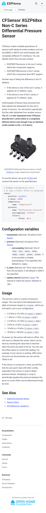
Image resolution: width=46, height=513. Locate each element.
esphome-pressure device (18, 398)
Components (7, 435)
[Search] (36, 3)
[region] (23, 203)
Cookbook (6, 447)
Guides (4, 439)
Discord (5, 459)
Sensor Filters (13, 402)
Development (7, 487)
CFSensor (10, 172)
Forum (4, 467)
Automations (7, 443)
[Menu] (42, 3)
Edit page (7, 418)
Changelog (6, 479)
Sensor (10, 238)
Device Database (8, 483)
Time (32, 278)
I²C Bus (30, 178)
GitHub (4, 463)
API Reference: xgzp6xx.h (18, 406)
